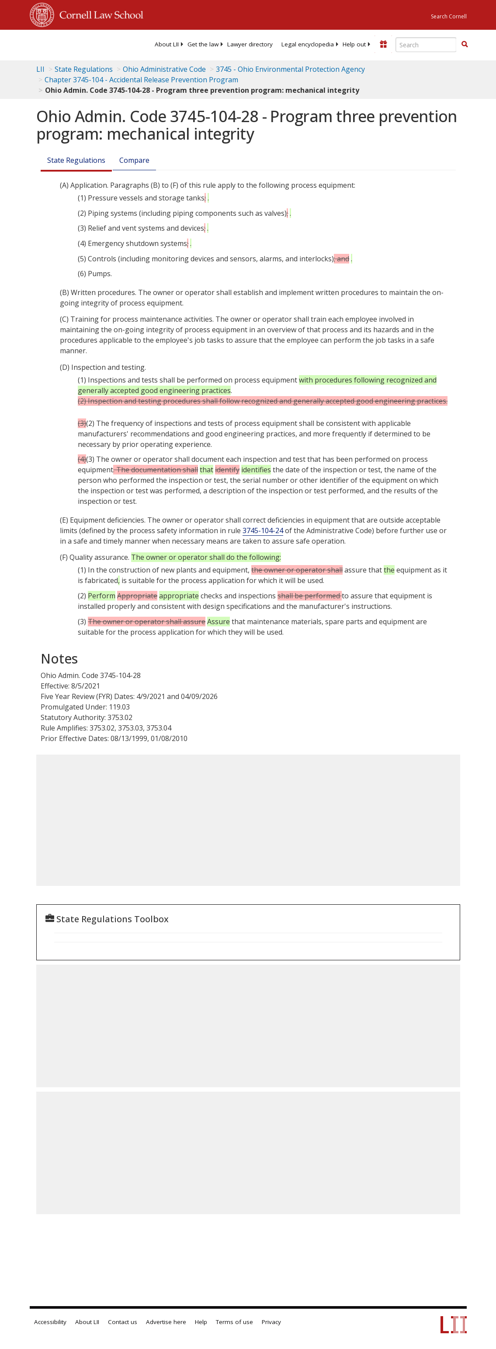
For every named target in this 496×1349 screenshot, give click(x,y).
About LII (167, 44)
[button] (464, 44)
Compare (134, 160)
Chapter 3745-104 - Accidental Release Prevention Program (141, 79)
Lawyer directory (250, 44)
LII (40, 69)
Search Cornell (449, 16)
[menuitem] (166, 44)
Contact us (122, 1322)
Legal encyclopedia (307, 44)
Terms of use (234, 1322)
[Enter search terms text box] (426, 44)
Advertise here (166, 1322)
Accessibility (50, 1322)
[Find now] (464, 45)
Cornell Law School (98, 13)
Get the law (203, 44)
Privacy (271, 1322)
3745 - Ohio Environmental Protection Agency (290, 69)
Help (201, 1322)
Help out (354, 44)
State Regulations (84, 69)
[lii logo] (63, 44)
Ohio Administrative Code (164, 69)
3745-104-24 (263, 530)
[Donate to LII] (383, 44)
